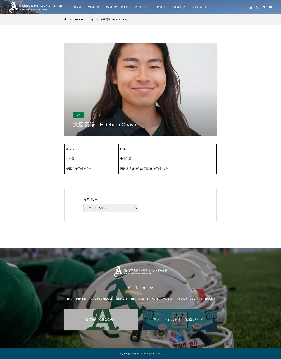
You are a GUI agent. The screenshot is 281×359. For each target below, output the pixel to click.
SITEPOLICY (208, 298)
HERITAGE (160, 7)
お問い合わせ (199, 7)
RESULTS (141, 7)
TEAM (77, 7)
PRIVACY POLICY (186, 298)
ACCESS (167, 298)
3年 (78, 115)
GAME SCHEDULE (117, 7)
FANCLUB (179, 7)
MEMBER (93, 7)
